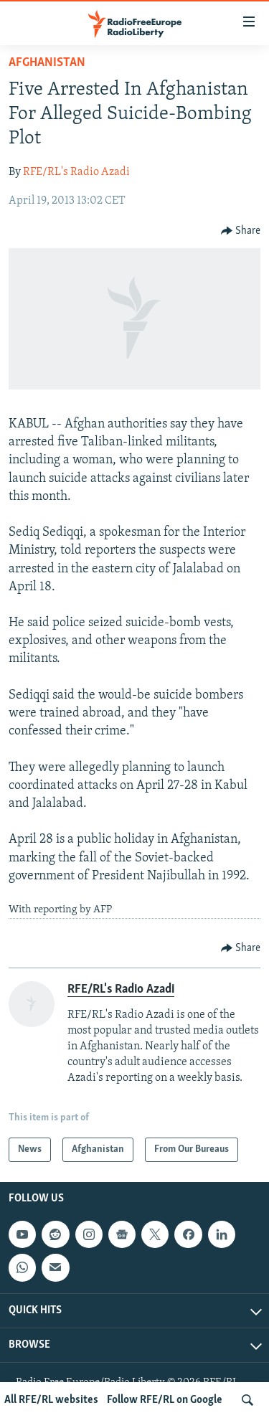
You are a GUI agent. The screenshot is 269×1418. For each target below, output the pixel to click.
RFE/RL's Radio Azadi (76, 172)
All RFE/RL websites (51, 1400)
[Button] (241, 231)
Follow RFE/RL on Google (164, 1400)
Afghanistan (47, 63)
